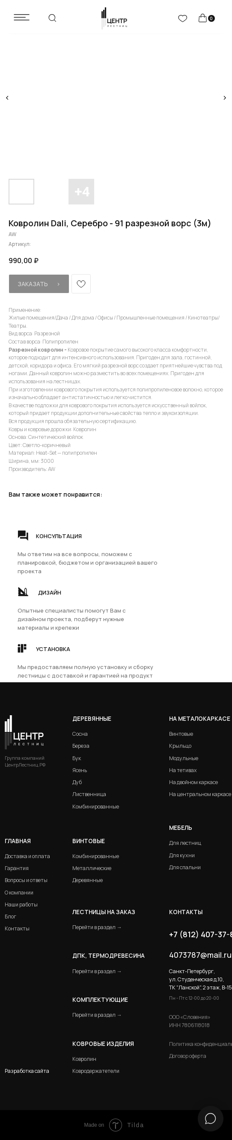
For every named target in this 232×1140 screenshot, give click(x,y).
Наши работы (21, 904)
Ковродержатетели (95, 1071)
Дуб (77, 782)
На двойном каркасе (193, 782)
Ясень (79, 770)
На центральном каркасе (200, 794)
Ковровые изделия (103, 1044)
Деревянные (91, 718)
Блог (10, 916)
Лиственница (89, 794)
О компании (19, 892)
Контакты (17, 928)
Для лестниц (185, 843)
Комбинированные (95, 806)
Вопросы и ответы (26, 880)
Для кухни (182, 855)
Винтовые (181, 733)
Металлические (91, 868)
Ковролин (84, 1059)
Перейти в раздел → (97, 927)
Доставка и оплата (27, 856)
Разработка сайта (27, 1071)
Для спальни (185, 867)
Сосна (80, 733)
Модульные (183, 758)
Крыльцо (180, 745)
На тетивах (183, 770)
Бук (76, 758)
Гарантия (17, 868)
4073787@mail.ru (200, 955)
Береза (80, 745)
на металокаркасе (199, 718)
